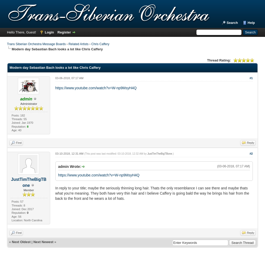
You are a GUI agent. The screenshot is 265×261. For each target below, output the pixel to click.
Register (64, 32)
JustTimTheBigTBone (159, 153)
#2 (251, 153)
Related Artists (79, 44)
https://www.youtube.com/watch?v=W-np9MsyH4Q (96, 88)
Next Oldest (21, 242)
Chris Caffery (100, 44)
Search (232, 23)
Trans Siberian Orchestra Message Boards (36, 44)
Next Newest (43, 242)
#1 (251, 78)
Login (49, 32)
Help (251, 23)
